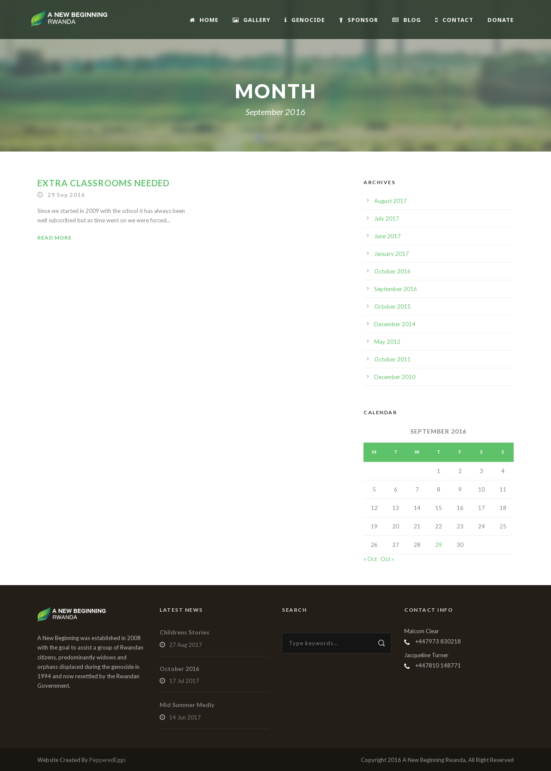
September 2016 (395, 288)
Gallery (251, 20)
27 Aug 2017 (185, 644)
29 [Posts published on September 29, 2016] (438, 544)
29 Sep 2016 (66, 194)
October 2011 (392, 359)
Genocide (305, 20)
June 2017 (387, 236)
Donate (500, 20)
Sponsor (358, 20)
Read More (54, 237)
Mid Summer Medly (187, 704)
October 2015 (392, 306)
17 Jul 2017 (184, 680)
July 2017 (386, 218)
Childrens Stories (184, 632)
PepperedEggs (107, 759)
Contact (454, 20)
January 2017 (391, 253)
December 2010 (394, 376)
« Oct (370, 558)
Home (204, 20)
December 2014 (394, 324)
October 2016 (392, 271)
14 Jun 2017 (185, 717)
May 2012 (387, 341)
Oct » (387, 558)
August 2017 (390, 200)
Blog (406, 20)
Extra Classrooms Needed (103, 183)
